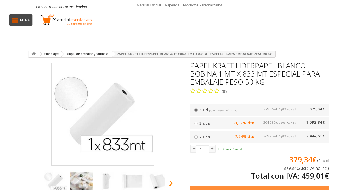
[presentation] (34, 184)
